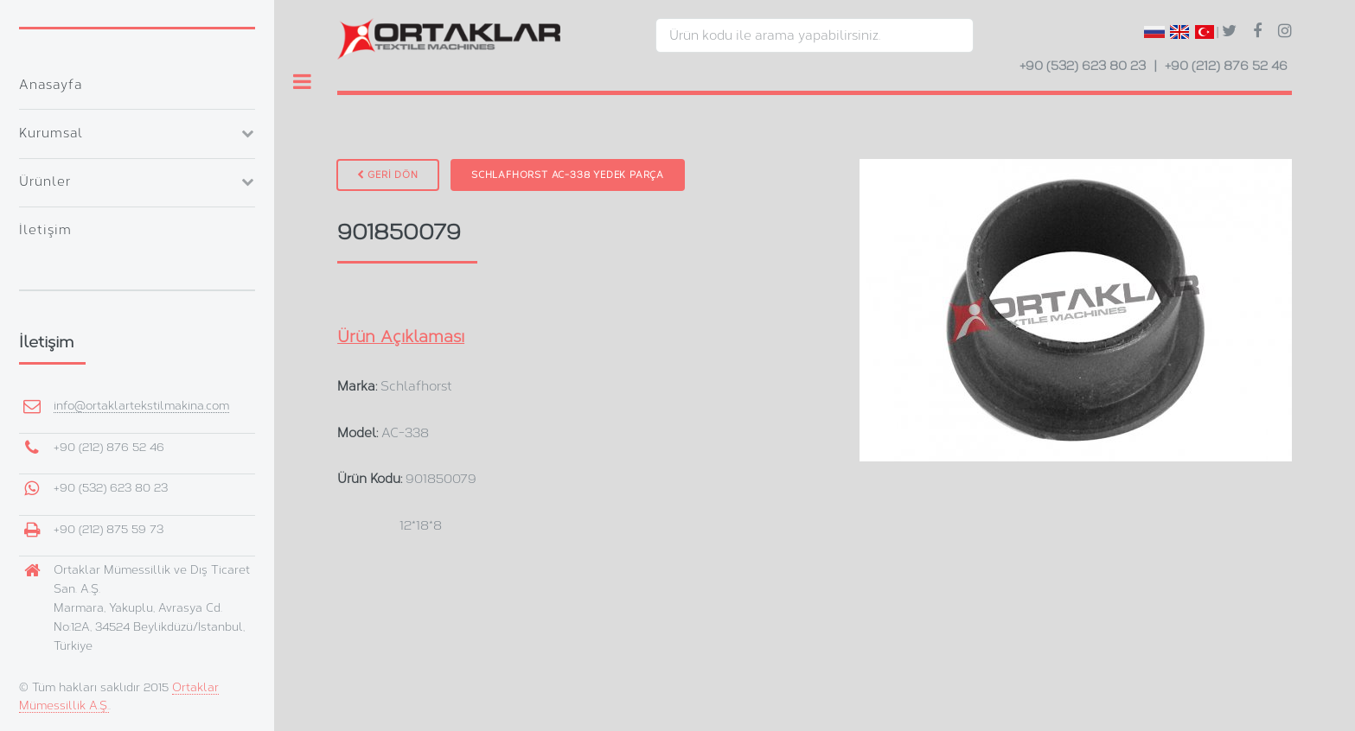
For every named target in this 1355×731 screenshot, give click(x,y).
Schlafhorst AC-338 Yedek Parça (567, 175)
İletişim (45, 230)
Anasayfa (50, 84)
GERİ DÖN (388, 175)
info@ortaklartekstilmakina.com (141, 405)
